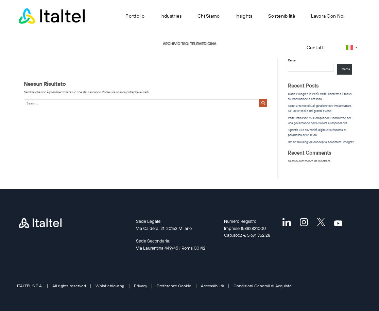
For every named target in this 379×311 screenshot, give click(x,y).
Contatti (316, 47)
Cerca (346, 69)
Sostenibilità (281, 16)
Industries (171, 16)
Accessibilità (212, 285)
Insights (244, 16)
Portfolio (134, 16)
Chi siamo (208, 16)
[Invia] (263, 103)
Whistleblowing (110, 285)
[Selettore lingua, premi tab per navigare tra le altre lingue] (351, 47)
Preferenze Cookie (174, 285)
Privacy (140, 285)
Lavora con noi (327, 16)
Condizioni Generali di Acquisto (263, 285)
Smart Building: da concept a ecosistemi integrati (321, 142)
